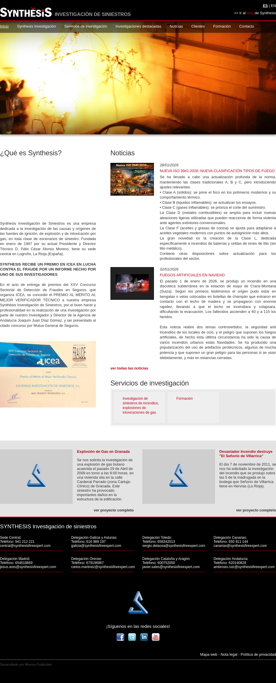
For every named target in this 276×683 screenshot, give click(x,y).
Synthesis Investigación (36, 26)
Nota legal (229, 654)
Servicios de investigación (85, 26)
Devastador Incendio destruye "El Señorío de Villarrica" (246, 453)
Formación (222, 26)
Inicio (4, 26)
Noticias (176, 26)
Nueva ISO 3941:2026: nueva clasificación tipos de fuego (217, 171)
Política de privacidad (258, 654)
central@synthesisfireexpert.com (25, 546)
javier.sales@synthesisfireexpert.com (171, 567)
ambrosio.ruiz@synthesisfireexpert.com (244, 567)
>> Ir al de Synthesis (255, 13)
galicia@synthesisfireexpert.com (96, 546)
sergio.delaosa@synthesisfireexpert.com (173, 546)
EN (273, 5)
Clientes (198, 26)
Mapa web (208, 654)
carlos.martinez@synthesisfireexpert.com (103, 567)
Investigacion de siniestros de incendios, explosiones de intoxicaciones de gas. (141, 406)
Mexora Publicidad (38, 664)
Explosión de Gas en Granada (103, 451)
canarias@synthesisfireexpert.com (240, 546)
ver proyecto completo (114, 510)
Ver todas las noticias (129, 368)
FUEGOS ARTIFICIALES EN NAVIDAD (192, 275)
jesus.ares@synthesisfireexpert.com (28, 567)
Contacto (246, 26)
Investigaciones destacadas (138, 26)
